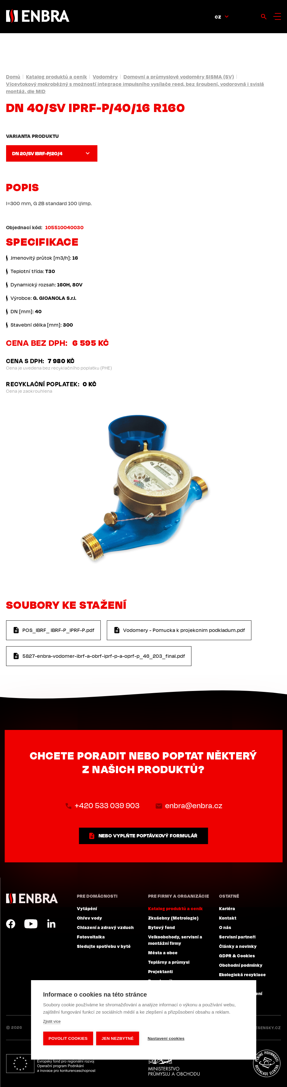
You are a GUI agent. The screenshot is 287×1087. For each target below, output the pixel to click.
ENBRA (32, 898)
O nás (225, 927)
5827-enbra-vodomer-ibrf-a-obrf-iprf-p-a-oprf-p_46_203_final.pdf (104, 656)
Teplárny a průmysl (169, 962)
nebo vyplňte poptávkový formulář (148, 836)
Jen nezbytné (118, 1038)
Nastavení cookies (166, 1038)
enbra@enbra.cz (193, 805)
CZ (218, 16)
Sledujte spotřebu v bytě (104, 946)
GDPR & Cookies (237, 955)
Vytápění (87, 908)
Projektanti (160, 971)
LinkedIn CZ (51, 923)
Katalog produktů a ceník (56, 77)
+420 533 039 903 (107, 805)
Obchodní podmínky (241, 965)
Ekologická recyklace (242, 974)
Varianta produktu (32, 136)
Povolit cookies (67, 1038)
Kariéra (227, 908)
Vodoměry (105, 77)
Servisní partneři (237, 936)
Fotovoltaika (91, 936)
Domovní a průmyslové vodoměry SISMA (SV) (179, 77)
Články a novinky (238, 946)
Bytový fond (161, 927)
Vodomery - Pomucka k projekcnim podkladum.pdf (184, 630)
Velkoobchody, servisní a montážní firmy (175, 940)
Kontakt (227, 917)
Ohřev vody (89, 917)
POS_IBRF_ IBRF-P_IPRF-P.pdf (59, 630)
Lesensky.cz (267, 1027)
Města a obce (163, 952)
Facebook (10, 923)
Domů (13, 77)
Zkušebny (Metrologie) (173, 917)
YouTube (30, 923)
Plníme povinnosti (266, 1063)
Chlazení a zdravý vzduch (105, 927)
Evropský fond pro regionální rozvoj (50, 1063)
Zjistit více (52, 1021)
